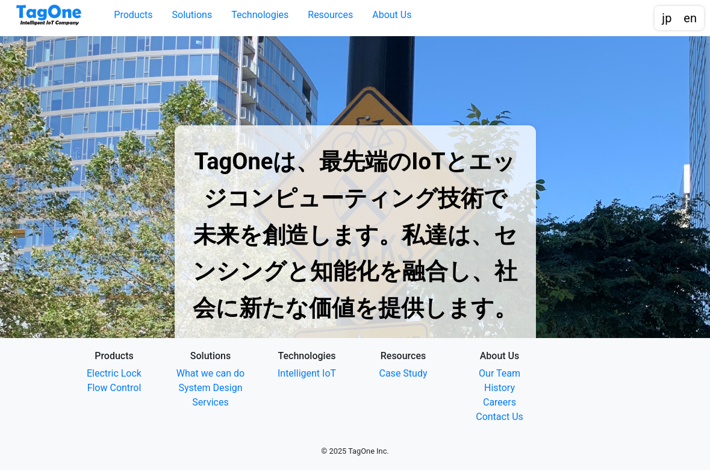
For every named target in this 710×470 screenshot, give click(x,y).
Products (133, 14)
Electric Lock (114, 373)
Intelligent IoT (307, 373)
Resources (330, 14)
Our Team (499, 373)
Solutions (192, 14)
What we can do (210, 373)
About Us (391, 14)
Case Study (403, 373)
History (499, 387)
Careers (499, 402)
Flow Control (114, 387)
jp (666, 18)
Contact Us (499, 416)
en (690, 18)
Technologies (259, 14)
